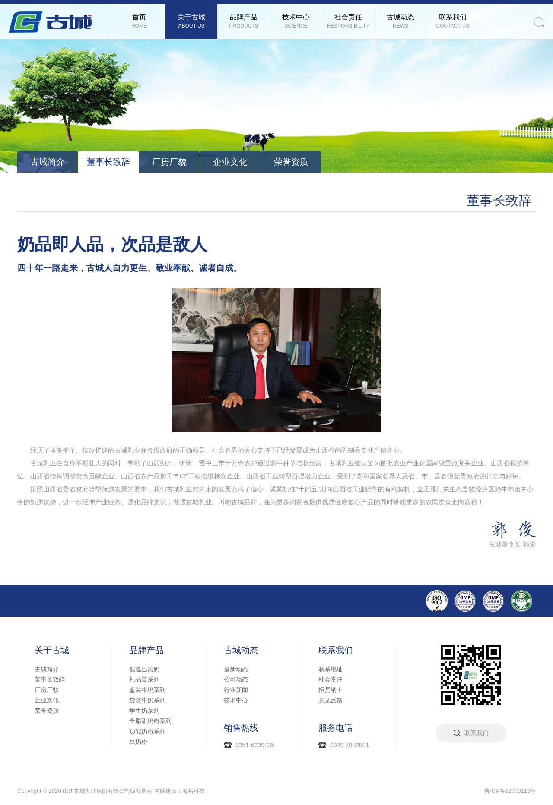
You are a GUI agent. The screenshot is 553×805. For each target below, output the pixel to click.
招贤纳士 (330, 689)
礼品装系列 (144, 679)
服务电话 (335, 728)
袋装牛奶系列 (147, 700)
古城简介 (47, 162)
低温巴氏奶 (144, 669)
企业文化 (230, 162)
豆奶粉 (138, 741)
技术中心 (236, 700)
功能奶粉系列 (147, 731)
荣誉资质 (291, 162)
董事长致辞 (108, 162)
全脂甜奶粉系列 (150, 720)
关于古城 (52, 650)
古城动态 (241, 650)
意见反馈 (330, 700)
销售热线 (241, 728)
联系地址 (330, 669)
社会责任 (330, 679)
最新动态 (236, 669)
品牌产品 (146, 650)
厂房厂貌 (169, 162)
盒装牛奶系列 (147, 689)
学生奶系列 (144, 710)
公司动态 (236, 679)
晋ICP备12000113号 (510, 791)
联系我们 (335, 650)
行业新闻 (236, 689)
